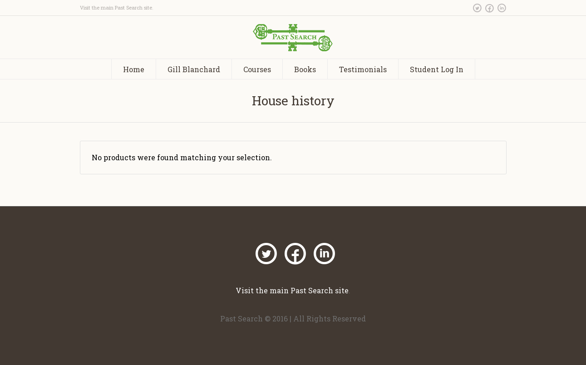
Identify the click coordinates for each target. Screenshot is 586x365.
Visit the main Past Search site (116, 7)
